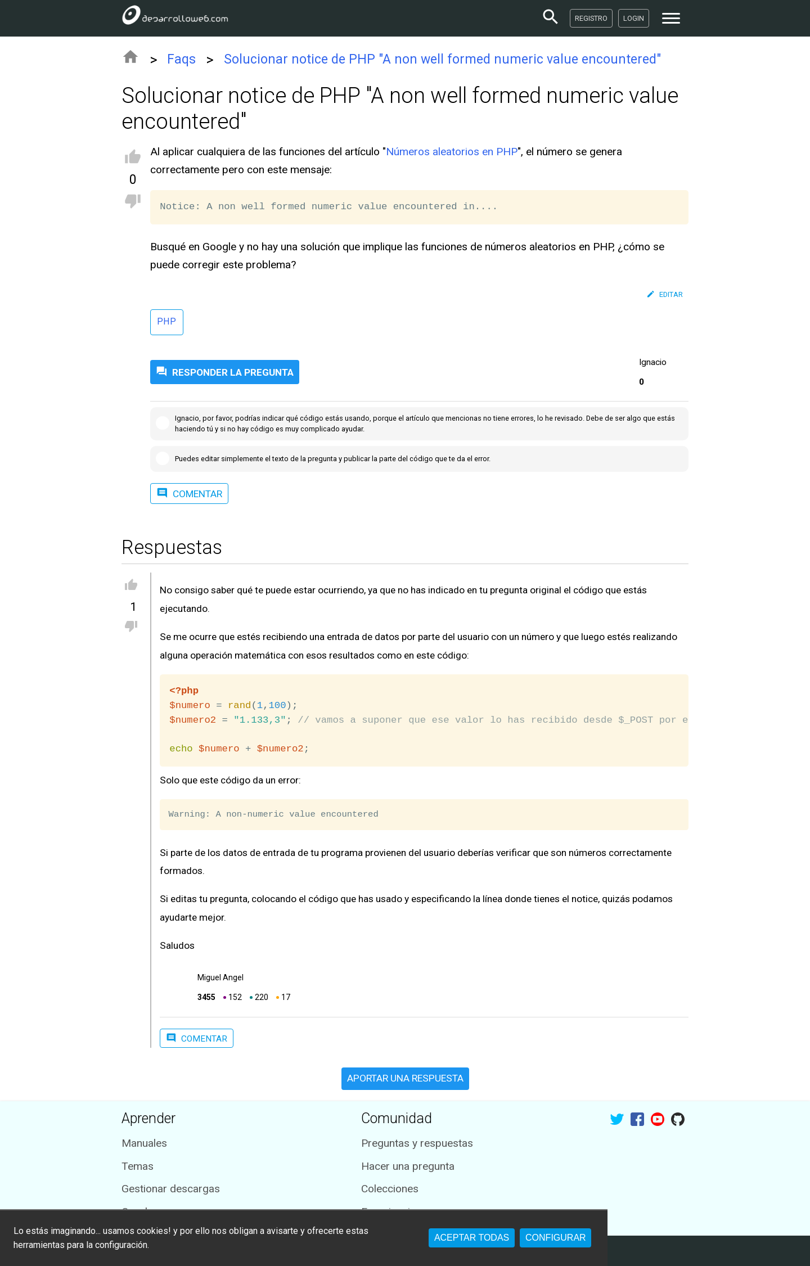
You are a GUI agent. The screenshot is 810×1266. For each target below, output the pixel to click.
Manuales (144, 1143)
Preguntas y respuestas (417, 1143)
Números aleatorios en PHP (452, 151)
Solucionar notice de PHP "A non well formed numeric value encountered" (442, 59)
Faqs (181, 59)
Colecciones (389, 1188)
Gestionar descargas (171, 1188)
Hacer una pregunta (407, 1166)
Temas (138, 1166)
